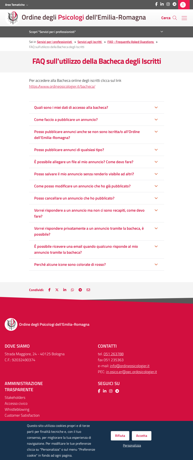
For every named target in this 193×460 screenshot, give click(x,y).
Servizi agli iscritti (89, 41)
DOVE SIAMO (17, 346)
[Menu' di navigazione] (184, 18)
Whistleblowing (17, 409)
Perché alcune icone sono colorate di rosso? (70, 264)
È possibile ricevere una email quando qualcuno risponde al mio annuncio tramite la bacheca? (86, 249)
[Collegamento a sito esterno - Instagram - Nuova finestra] (168, 4)
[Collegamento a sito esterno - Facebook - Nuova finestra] (156, 4)
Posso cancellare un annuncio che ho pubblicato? (74, 198)
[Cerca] (174, 17)
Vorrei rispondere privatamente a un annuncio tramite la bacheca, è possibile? (89, 231)
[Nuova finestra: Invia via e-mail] (88, 289)
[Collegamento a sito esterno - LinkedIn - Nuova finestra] (162, 4)
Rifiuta (120, 435)
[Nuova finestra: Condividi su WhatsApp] (72, 289)
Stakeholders (15, 397)
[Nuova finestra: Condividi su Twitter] (57, 289)
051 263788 (114, 354)
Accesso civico (16, 403)
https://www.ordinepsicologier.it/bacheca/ (62, 86)
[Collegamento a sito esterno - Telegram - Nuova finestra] (174, 4)
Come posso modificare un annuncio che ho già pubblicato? (82, 186)
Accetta (141, 435)
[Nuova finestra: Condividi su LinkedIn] (64, 289)
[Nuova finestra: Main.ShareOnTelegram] (80, 289)
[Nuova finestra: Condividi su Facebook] (49, 289)
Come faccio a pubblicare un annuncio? (66, 119)
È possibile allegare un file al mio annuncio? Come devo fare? (83, 162)
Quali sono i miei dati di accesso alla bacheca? (71, 107)
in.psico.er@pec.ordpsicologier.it (131, 372)
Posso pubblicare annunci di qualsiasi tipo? (69, 150)
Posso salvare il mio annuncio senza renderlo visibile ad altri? (84, 174)
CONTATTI (107, 346)
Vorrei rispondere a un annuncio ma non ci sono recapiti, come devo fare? (89, 213)
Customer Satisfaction (22, 415)
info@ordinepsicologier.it (129, 366)
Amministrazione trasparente (24, 386)
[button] (17, 4)
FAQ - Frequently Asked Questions (130, 41)
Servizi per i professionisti (55, 41)
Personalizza (132, 445)
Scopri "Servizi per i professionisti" (52, 31)
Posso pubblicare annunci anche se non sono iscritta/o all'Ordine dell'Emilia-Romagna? (87, 134)
